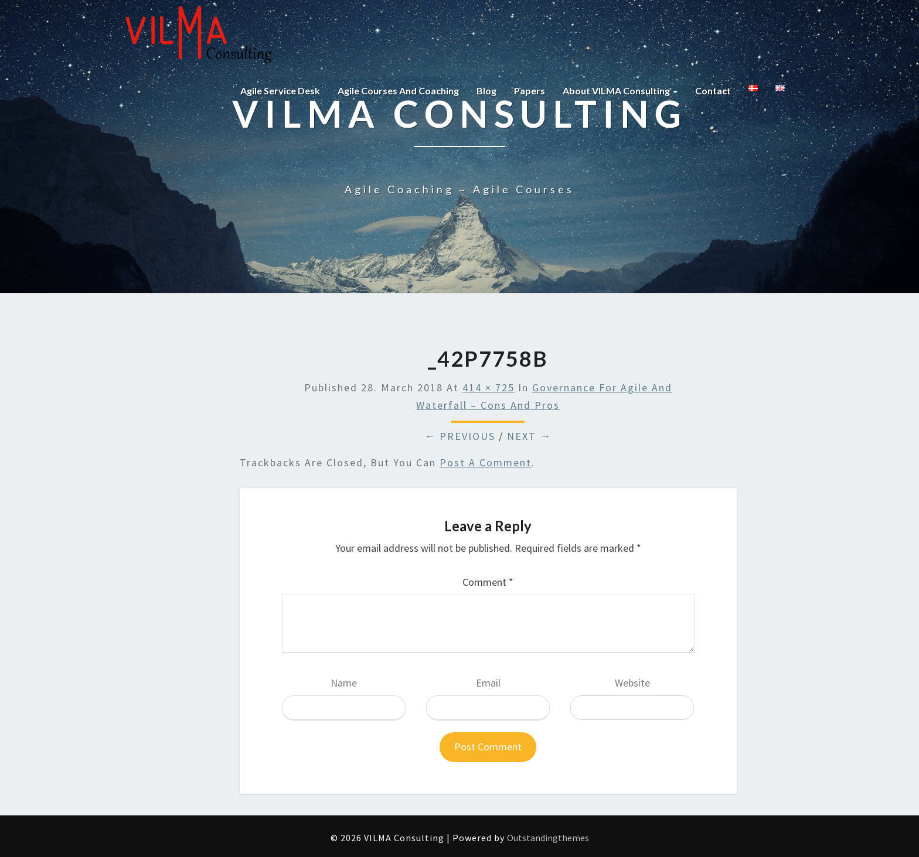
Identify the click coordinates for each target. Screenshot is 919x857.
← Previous (459, 436)
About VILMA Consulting (620, 90)
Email (488, 682)
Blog (486, 90)
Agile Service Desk (280, 90)
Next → (529, 436)
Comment (487, 582)
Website (632, 682)
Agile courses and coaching (398, 90)
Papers (529, 90)
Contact (713, 90)
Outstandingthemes (548, 838)
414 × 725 (488, 387)
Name (344, 682)
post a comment (486, 462)
